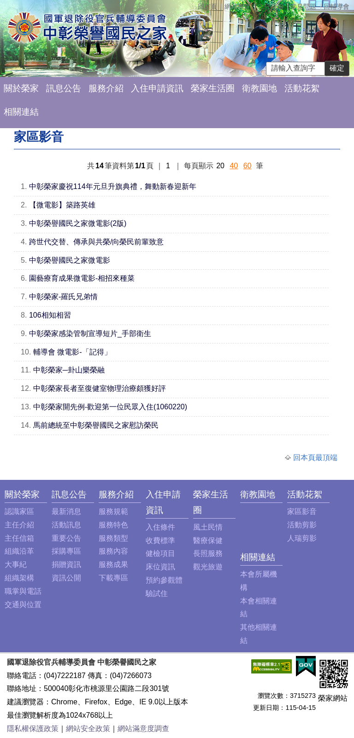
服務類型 (113, 538)
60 (247, 166)
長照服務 (208, 553)
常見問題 (303, 6)
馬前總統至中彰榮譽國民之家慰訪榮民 (96, 425)
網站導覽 (237, 6)
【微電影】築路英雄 (62, 205)
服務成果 (113, 564)
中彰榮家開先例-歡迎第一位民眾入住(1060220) (110, 407)
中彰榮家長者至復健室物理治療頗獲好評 (99, 388)
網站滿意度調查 (143, 728)
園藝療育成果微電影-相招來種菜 (82, 278)
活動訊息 (66, 525)
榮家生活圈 (213, 88)
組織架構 (19, 578)
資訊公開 (66, 578)
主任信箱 (270, 6)
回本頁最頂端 (315, 457)
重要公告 (66, 538)
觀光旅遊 (208, 567)
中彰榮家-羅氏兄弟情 (63, 297)
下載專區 (113, 578)
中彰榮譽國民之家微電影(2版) (78, 223)
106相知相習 (50, 315)
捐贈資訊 (66, 564)
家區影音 (302, 511)
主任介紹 (19, 525)
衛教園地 (259, 88)
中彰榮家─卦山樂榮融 (69, 370)
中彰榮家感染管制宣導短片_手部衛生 (90, 333)
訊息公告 (63, 88)
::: (7, 494)
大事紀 (16, 564)
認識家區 (19, 511)
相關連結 (21, 112)
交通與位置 (23, 604)
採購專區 (66, 551)
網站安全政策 (88, 728)
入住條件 (160, 527)
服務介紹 (106, 88)
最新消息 (66, 511)
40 (234, 166)
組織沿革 (19, 551)
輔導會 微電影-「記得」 (72, 352)
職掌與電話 (23, 591)
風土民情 (208, 527)
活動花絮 (301, 88)
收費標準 (160, 540)
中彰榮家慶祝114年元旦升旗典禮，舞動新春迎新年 (112, 186)
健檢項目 (160, 553)
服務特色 (113, 525)
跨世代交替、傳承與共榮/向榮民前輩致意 (96, 242)
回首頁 (207, 6)
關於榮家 (21, 88)
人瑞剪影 (302, 538)
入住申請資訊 (157, 88)
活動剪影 (302, 525)
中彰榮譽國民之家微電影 (69, 260)
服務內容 (113, 551)
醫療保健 (208, 540)
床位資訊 (160, 567)
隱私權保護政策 (33, 728)
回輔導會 (336, 6)
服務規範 (113, 511)
